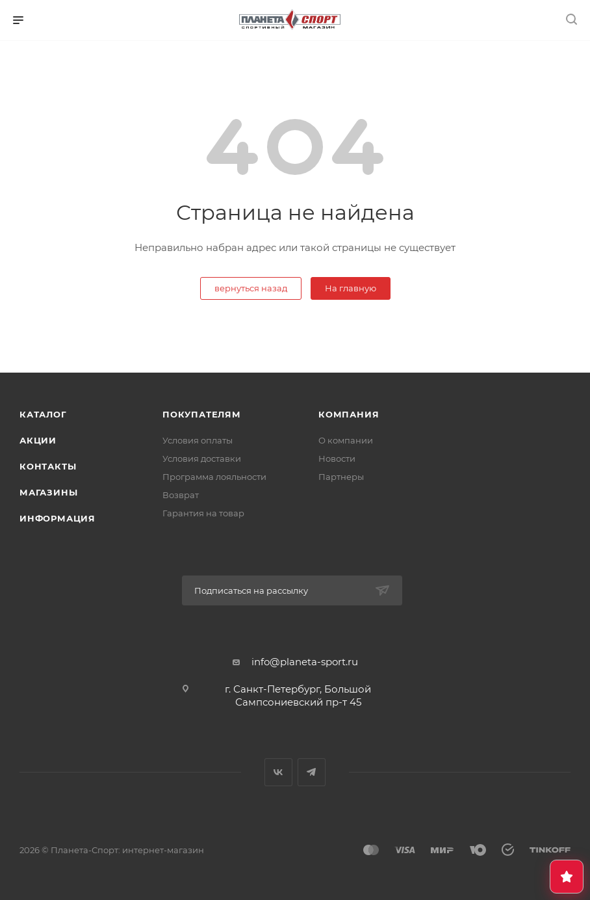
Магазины (48, 492)
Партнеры (341, 476)
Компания (348, 414)
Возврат (180, 495)
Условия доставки (201, 458)
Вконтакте (278, 772)
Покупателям (201, 414)
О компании (345, 440)
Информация (57, 518)
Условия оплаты (197, 440)
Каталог (43, 414)
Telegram (312, 772)
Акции (38, 440)
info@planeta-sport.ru (304, 661)
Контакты (47, 466)
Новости (336, 458)
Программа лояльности (214, 476)
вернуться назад (250, 288)
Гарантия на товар (203, 513)
